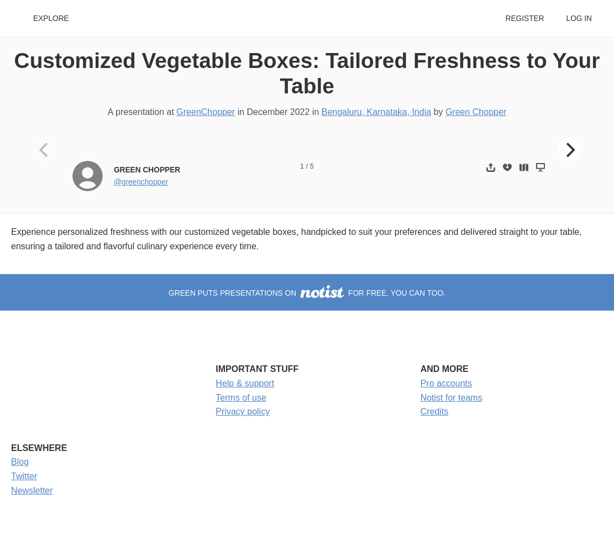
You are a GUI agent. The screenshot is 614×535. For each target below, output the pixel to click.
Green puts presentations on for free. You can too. (307, 293)
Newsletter (32, 490)
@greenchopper (141, 182)
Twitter (24, 476)
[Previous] (45, 150)
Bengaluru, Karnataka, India (376, 112)
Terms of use (241, 397)
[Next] (569, 150)
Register (524, 18)
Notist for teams (451, 397)
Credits (435, 411)
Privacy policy (243, 411)
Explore (51, 18)
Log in (579, 18)
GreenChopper (205, 112)
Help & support (245, 383)
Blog (20, 461)
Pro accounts (446, 383)
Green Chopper (475, 112)
